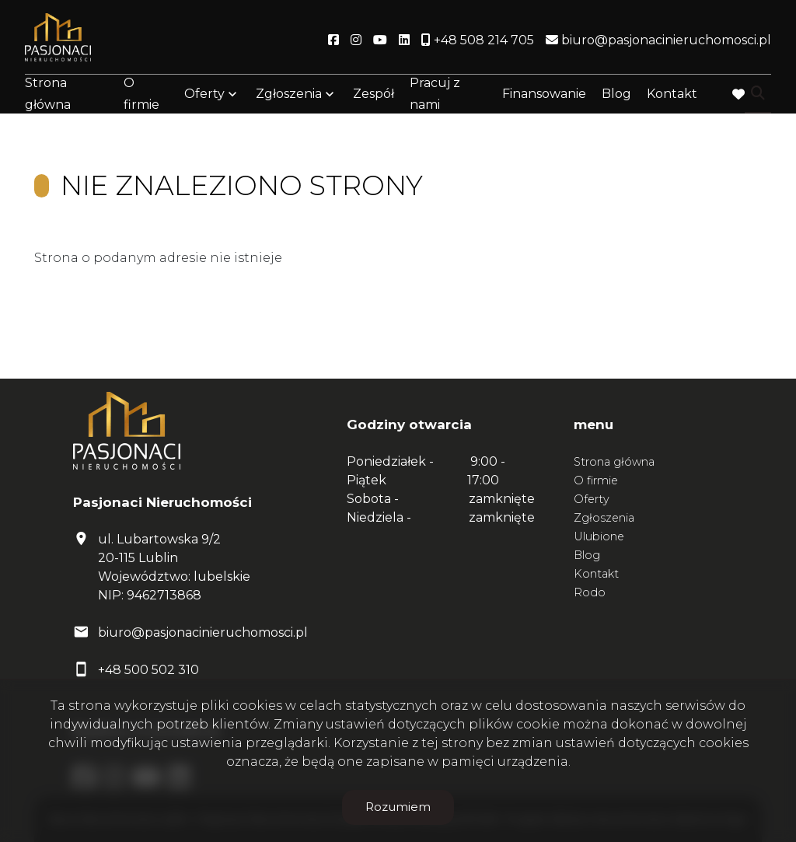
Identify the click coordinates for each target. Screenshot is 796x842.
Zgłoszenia (289, 95)
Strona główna (48, 95)
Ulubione (599, 536)
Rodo (590, 592)
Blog (616, 95)
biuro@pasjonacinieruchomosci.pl (203, 632)
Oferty (204, 95)
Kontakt (672, 95)
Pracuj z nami (435, 95)
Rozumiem (398, 806)
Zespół (373, 95)
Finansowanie (544, 95)
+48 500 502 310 (148, 669)
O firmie (141, 95)
